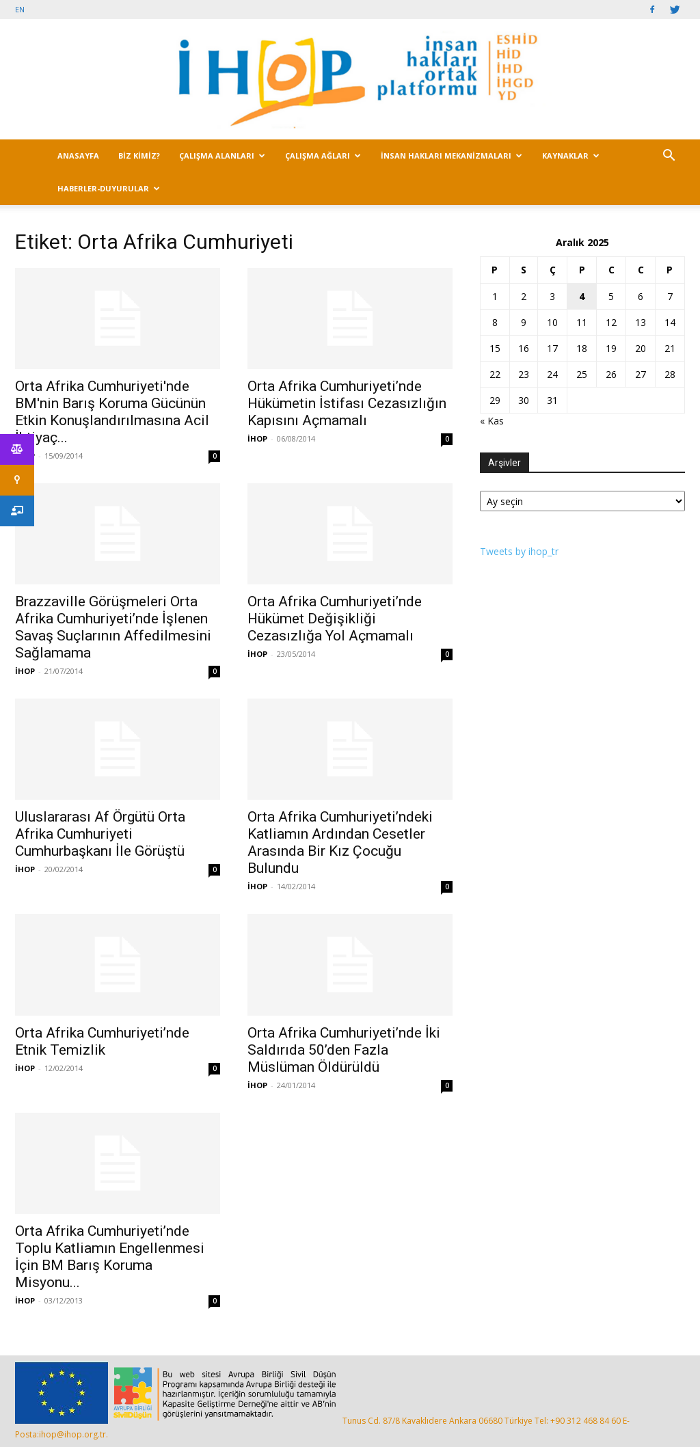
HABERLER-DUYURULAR (108, 188)
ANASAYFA (78, 155)
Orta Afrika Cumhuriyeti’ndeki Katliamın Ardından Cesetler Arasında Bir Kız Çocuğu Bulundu (340, 842)
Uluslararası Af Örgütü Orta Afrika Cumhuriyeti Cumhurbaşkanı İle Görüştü (100, 834)
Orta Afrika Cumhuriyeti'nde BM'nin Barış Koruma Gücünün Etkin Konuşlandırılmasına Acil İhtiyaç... (112, 412)
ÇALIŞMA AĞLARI (323, 155)
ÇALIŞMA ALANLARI (222, 155)
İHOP (257, 438)
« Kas (492, 420)
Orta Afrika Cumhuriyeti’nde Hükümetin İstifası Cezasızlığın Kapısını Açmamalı (346, 403)
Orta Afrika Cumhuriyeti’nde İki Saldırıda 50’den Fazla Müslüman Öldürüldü (343, 1050)
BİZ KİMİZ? (139, 155)
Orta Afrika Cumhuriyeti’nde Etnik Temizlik (102, 1041)
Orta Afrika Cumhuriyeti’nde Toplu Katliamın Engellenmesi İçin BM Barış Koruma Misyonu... (109, 1256)
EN (20, 9)
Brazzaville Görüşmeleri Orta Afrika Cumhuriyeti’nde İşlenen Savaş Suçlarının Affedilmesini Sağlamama (113, 627)
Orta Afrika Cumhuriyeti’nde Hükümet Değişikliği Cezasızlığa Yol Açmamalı (334, 618)
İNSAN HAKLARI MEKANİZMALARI (451, 155)
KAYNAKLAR (571, 155)
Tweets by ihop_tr (519, 551)
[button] (668, 156)
